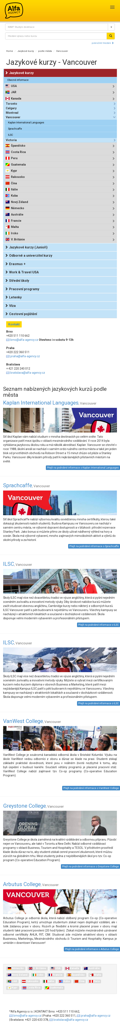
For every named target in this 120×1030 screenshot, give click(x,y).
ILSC (10, 134)
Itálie (14, 189)
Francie (16, 220)
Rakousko (18, 177)
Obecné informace (18, 80)
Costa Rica (18, 152)
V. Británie (18, 239)
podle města (45, 51)
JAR (13, 92)
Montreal (12, 112)
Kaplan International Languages (26, 122)
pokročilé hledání (103, 43)
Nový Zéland (19, 202)
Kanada (16, 98)
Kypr (14, 170)
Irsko (14, 233)
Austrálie (17, 214)
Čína (14, 183)
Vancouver (62, 51)
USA (14, 86)
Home (9, 51)
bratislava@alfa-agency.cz (27, 372)
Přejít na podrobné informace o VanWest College (91, 788)
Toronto (11, 103)
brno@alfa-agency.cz (24, 339)
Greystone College (33, 806)
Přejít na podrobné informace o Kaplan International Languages (83, 467)
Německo (17, 208)
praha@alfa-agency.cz (25, 356)
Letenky (13, 297)
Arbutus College (31, 884)
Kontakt (14, 324)
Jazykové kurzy (25, 51)
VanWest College (32, 721)
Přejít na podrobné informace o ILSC (98, 624)
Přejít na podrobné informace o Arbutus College (92, 949)
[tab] (61, 86)
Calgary (11, 108)
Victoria (11, 140)
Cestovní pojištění (21, 314)
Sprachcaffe (15, 128)
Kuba (14, 195)
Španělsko (18, 145)
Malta (15, 227)
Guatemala (18, 164)
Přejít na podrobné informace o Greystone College (90, 866)
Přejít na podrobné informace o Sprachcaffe (94, 546)
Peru (14, 158)
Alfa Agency (14, 10)
